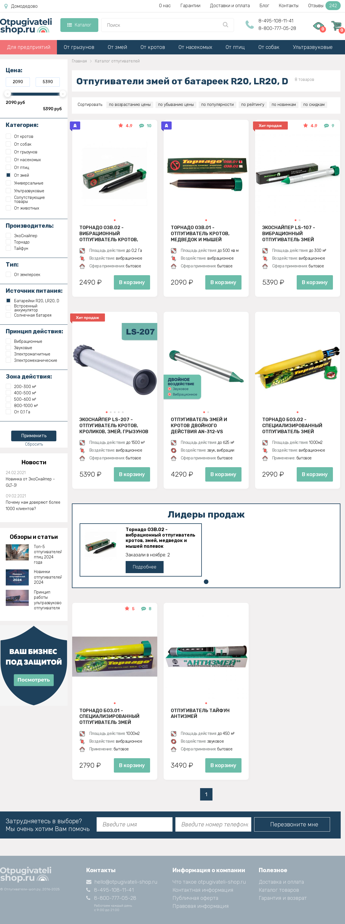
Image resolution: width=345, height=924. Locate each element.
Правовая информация (200, 906)
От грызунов (79, 47)
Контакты (288, 5)
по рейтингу (252, 104)
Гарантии (190, 5)
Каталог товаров (279, 890)
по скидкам (314, 104)
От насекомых (195, 47)
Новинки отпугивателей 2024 (48, 577)
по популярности (217, 104)
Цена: (14, 70)
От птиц (235, 47)
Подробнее (144, 567)
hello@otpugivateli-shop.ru (121, 882)
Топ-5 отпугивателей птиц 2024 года (48, 554)
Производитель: (30, 226)
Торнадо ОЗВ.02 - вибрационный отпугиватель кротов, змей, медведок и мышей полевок (112, 233)
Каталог (79, 25)
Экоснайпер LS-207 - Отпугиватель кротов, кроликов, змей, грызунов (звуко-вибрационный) (113, 425)
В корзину (132, 282)
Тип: (12, 264)
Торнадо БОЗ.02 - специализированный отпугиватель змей (292, 425)
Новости (34, 462)
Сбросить (34, 444)
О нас (165, 5)
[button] (115, 220)
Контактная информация (202, 890)
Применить (34, 435)
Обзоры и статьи (34, 537)
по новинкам (284, 104)
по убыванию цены (176, 104)
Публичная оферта (195, 898)
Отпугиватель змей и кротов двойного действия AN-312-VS (199, 425)
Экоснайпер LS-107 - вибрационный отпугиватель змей (288, 233)
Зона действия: (29, 376)
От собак (268, 47)
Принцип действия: (34, 331)
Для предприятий (28, 47)
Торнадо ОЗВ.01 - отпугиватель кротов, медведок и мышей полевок (200, 233)
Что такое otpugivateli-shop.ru (209, 882)
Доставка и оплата (281, 882)
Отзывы (324, 5)
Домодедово (21, 6)
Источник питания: (34, 291)
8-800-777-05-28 (277, 28)
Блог (264, 5)
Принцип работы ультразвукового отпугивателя (48, 600)
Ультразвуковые (313, 47)
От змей (117, 47)
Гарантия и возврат (283, 898)
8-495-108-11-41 (275, 21)
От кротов (153, 47)
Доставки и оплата (230, 5)
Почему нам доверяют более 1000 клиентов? (33, 505)
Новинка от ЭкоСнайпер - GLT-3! (30, 482)
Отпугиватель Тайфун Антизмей (200, 713)
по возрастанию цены (130, 104)
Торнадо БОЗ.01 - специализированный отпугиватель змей (109, 716)
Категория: (22, 125)
